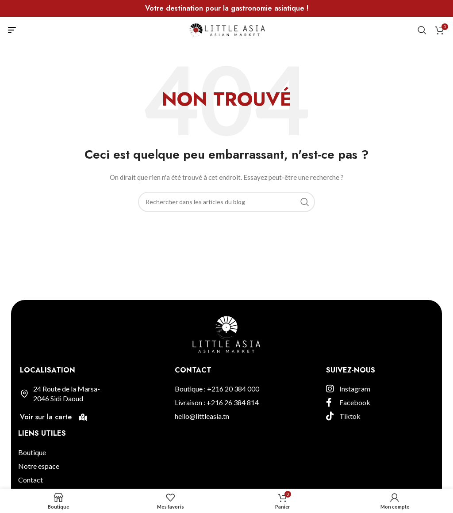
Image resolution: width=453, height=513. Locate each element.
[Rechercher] (422, 30)
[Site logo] (226, 29)
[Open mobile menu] (12, 30)
